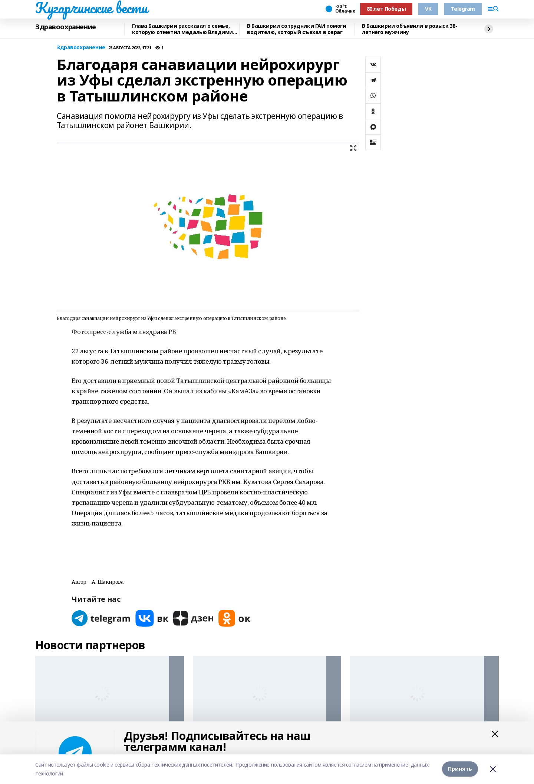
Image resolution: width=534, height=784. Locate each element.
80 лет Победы (386, 8)
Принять (460, 769)
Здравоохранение (65, 27)
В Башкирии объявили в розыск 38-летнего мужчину (410, 29)
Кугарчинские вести (91, 8)
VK (428, 8)
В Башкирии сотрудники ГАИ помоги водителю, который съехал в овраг (296, 29)
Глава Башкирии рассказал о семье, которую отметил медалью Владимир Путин (184, 29)
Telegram (463, 8)
